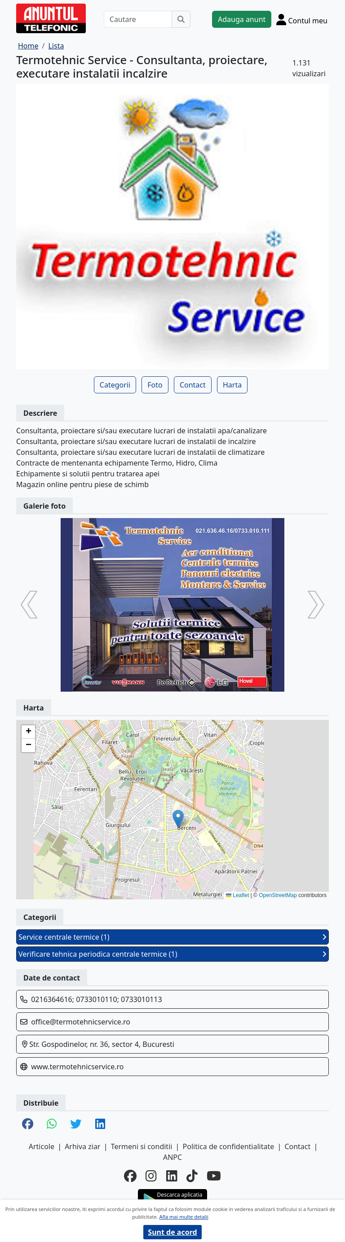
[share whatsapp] (51, 1124)
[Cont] (302, 19)
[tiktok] (192, 1175)
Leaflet (237, 895)
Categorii (115, 385)
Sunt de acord (172, 1232)
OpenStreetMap (278, 895)
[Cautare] (138, 19)
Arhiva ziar (82, 1146)
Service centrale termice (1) (172, 937)
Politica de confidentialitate (228, 1146)
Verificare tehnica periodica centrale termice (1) (172, 954)
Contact (193, 385)
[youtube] (214, 1175)
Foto (154, 385)
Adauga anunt (241, 19)
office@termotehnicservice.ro (80, 1022)
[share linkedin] (100, 1124)
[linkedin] (171, 1175)
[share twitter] (75, 1124)
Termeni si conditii (141, 1146)
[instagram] (151, 1175)
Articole (41, 1146)
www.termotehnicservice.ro (77, 1067)
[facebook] (130, 1175)
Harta (232, 385)
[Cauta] (181, 19)
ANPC (172, 1157)
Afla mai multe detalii (183, 1216)
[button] (178, 819)
